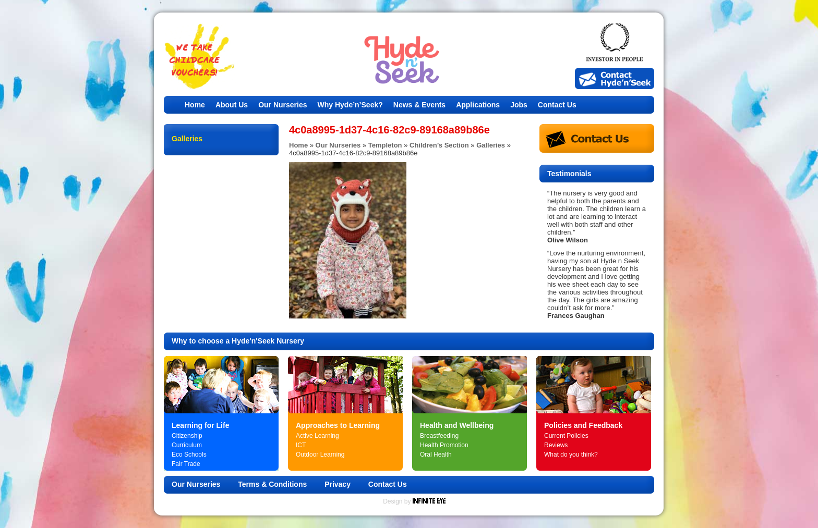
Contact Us (557, 105)
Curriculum (187, 445)
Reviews (556, 445)
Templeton (385, 145)
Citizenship (187, 435)
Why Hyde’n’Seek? (350, 105)
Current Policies (566, 435)
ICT (301, 445)
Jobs (518, 105)
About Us (231, 105)
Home (195, 105)
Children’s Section (439, 145)
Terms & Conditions (272, 484)
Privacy (337, 484)
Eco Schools (189, 454)
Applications (478, 105)
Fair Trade (186, 464)
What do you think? (571, 454)
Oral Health (436, 454)
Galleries (490, 145)
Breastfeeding (439, 435)
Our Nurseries (282, 105)
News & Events (419, 105)
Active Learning (317, 435)
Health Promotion (444, 445)
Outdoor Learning (320, 454)
